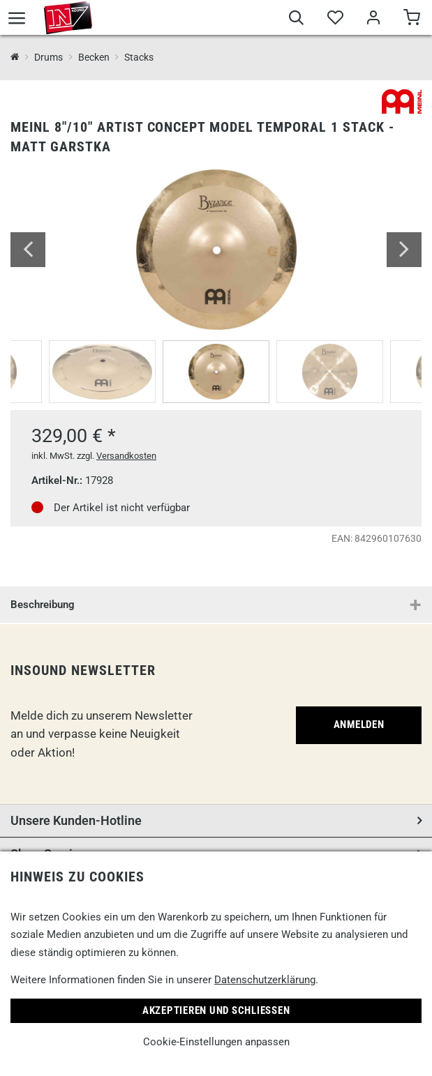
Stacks (139, 57)
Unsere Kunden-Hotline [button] (76, 820)
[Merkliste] (334, 19)
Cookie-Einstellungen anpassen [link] (216, 1042)
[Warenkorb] (411, 19)
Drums (48, 57)
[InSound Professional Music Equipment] (15, 57)
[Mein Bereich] (373, 19)
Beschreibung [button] (42, 604)
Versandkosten (126, 455)
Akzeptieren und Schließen (216, 1010)
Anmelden (359, 724)
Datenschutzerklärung (264, 979)
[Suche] (296, 19)
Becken (94, 57)
